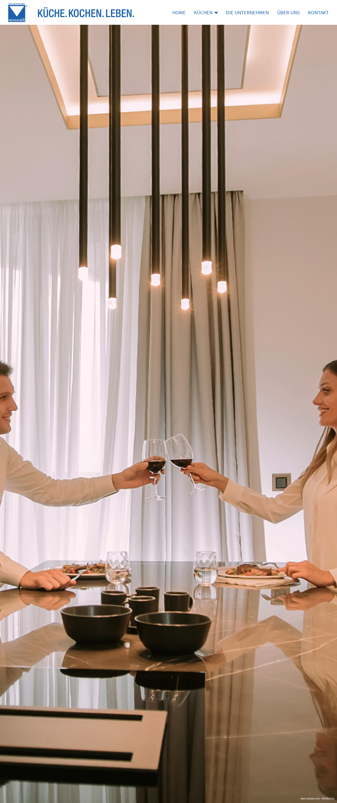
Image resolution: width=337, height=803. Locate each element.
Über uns (288, 12)
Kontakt (318, 12)
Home (179, 12)
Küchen (206, 12)
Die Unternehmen (247, 12)
